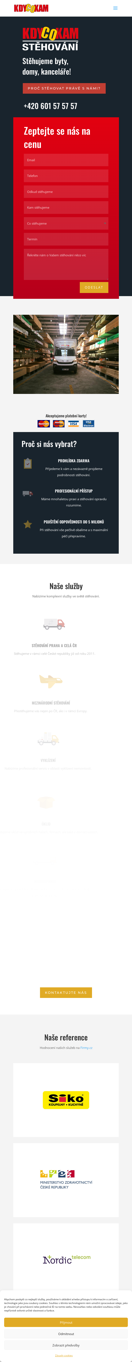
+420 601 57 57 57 (50, 105)
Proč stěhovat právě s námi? (64, 88)
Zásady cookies (64, 1355)
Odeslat (94, 287)
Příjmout (66, 1322)
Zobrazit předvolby (66, 1345)
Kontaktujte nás (66, 993)
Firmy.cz (86, 1048)
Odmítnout (66, 1334)
